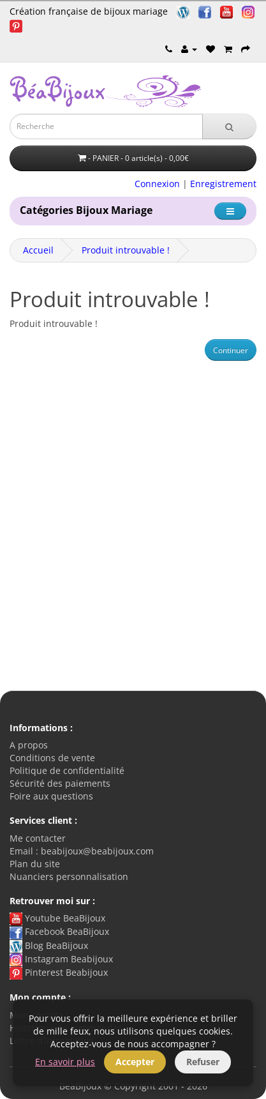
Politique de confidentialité (67, 770)
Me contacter (38, 838)
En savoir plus (65, 1062)
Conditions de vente (52, 758)
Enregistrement (223, 184)
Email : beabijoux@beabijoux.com (82, 851)
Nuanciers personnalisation (69, 876)
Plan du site (35, 864)
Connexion (157, 184)
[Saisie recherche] (106, 126)
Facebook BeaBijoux (59, 931)
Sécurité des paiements (60, 783)
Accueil (38, 250)
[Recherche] (229, 126)
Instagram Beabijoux (61, 959)
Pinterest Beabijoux (59, 972)
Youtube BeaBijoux (57, 918)
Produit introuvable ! (126, 250)
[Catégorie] (230, 211)
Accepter (134, 1062)
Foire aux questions (51, 796)
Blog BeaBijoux (49, 945)
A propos (29, 745)
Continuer (230, 350)
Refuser (202, 1062)
